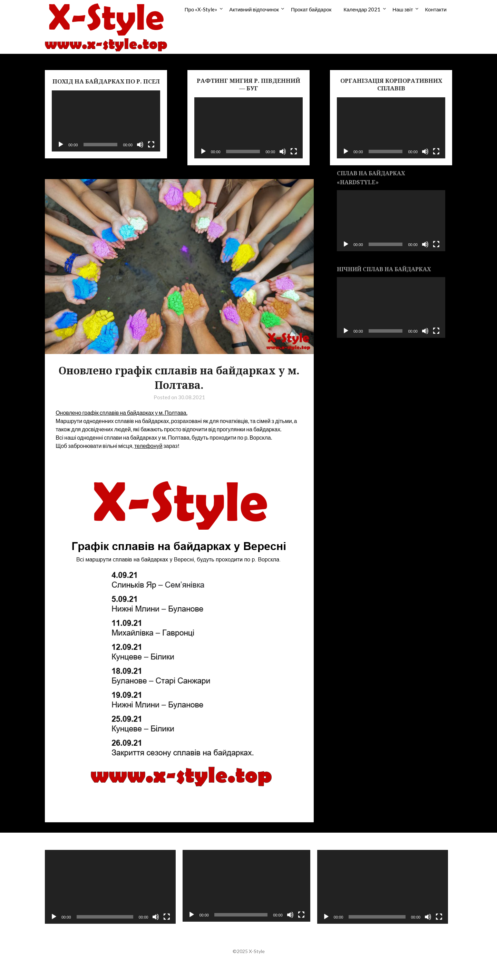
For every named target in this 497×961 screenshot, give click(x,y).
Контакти (436, 9)
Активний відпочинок (254, 9)
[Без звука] (140, 144)
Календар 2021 (361, 9)
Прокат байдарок (311, 9)
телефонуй (148, 445)
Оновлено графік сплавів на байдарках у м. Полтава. (121, 412)
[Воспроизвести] (60, 144)
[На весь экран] (151, 144)
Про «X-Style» (201, 9)
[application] (106, 120)
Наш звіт (402, 9)
